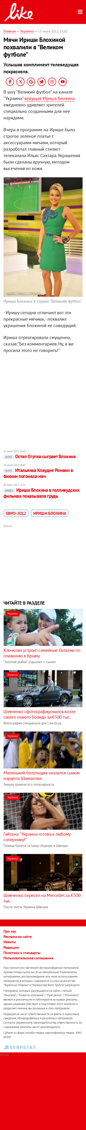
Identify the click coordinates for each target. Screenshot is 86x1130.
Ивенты (9, 942)
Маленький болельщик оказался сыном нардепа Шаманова (41, 775)
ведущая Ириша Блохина (49, 98)
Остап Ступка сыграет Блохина (39, 456)
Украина (27, 31)
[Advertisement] (43, 562)
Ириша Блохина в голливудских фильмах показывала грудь (41, 493)
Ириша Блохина (49, 513)
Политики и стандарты (21, 952)
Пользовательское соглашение (28, 958)
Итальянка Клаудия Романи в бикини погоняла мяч (38, 473)
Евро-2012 (16, 513)
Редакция (11, 947)
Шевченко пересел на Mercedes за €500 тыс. (42, 898)
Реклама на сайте (17, 936)
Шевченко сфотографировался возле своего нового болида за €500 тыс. (39, 714)
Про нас (9, 931)
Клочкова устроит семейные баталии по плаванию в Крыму (41, 653)
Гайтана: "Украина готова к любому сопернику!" (36, 837)
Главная (9, 31)
